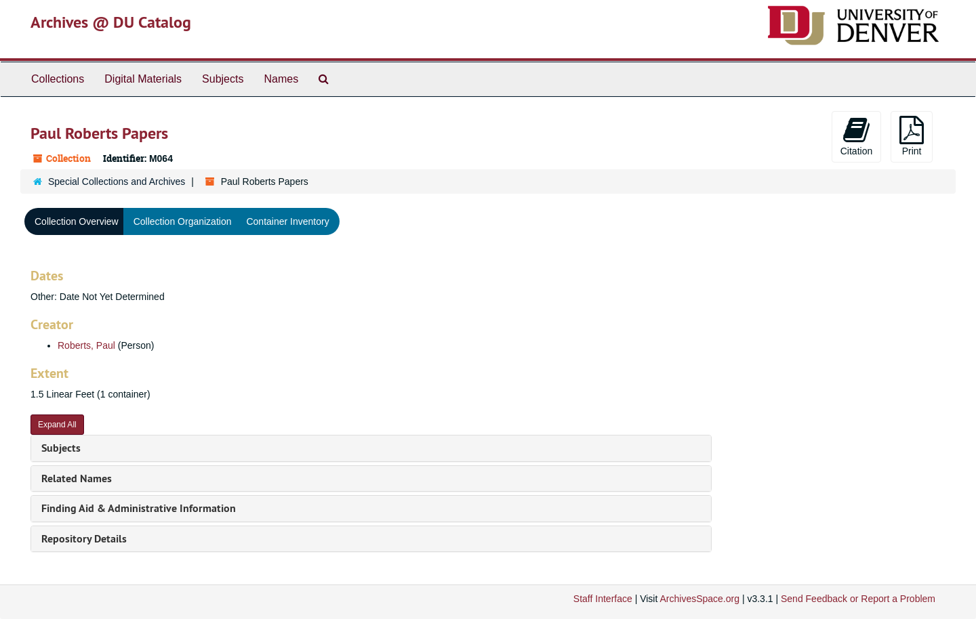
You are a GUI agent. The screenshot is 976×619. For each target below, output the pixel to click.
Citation (856, 136)
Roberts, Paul (86, 345)
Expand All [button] (57, 424)
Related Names (76, 478)
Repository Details (84, 539)
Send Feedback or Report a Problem (858, 598)
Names (281, 79)
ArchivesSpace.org (699, 598)
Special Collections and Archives (116, 181)
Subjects (222, 79)
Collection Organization (183, 221)
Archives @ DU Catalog (110, 22)
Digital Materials (143, 79)
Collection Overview (77, 221)
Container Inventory (287, 221)
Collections (57, 79)
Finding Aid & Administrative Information (138, 508)
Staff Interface (602, 598)
